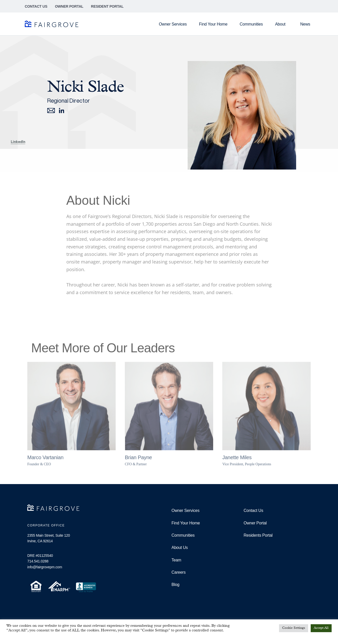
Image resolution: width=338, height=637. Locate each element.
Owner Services (173, 24)
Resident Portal (107, 6)
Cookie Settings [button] (293, 628)
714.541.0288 (38, 561)
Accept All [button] (321, 628)
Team (176, 560)
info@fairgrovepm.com (44, 567)
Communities (251, 24)
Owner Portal (69, 6)
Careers (179, 572)
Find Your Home (213, 24)
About (281, 24)
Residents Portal (258, 535)
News (305, 24)
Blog (175, 584)
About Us (180, 547)
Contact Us (36, 6)
